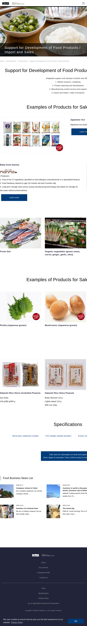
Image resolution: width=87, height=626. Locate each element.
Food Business (23, 65)
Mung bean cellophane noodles (25, 441)
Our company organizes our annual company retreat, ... (29, 495)
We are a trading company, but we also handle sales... (28, 515)
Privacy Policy (43, 599)
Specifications (43, 594)
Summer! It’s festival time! (27, 511)
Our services (43, 569)
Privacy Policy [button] (17, 622)
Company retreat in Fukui (26, 491)
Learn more (13, 203)
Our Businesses (11, 65)
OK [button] (76, 621)
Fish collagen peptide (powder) (58, 441)
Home (2, 65)
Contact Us (43, 579)
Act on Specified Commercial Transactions (43, 604)
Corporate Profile (43, 574)
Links (43, 589)
